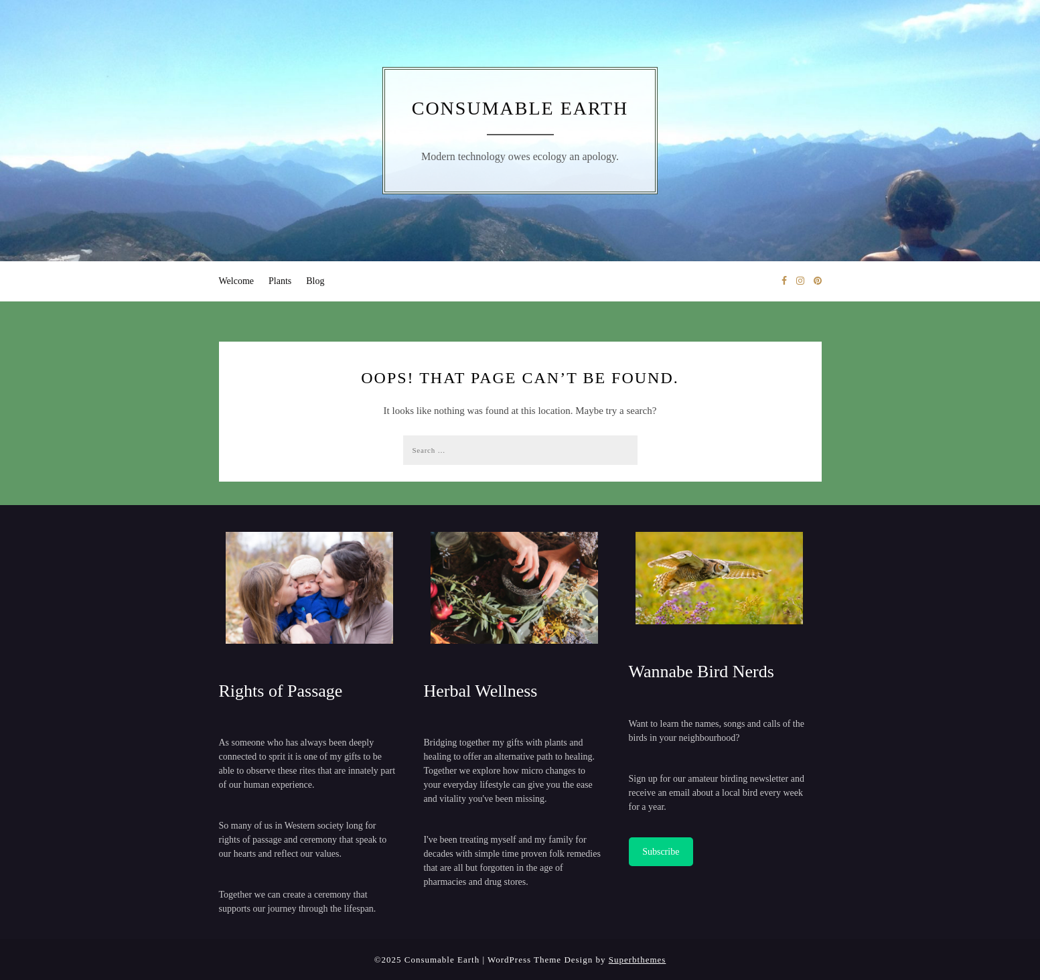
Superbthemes (637, 960)
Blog (315, 281)
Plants (280, 281)
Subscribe (660, 852)
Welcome (236, 281)
